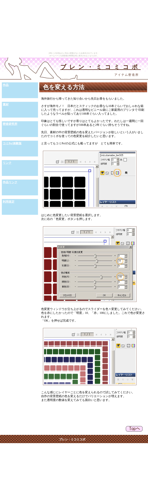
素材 (6, 104)
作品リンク (10, 182)
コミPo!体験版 (12, 143)
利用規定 (8, 201)
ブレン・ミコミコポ (100, 67)
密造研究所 (10, 123)
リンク (7, 162)
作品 (6, 85)
